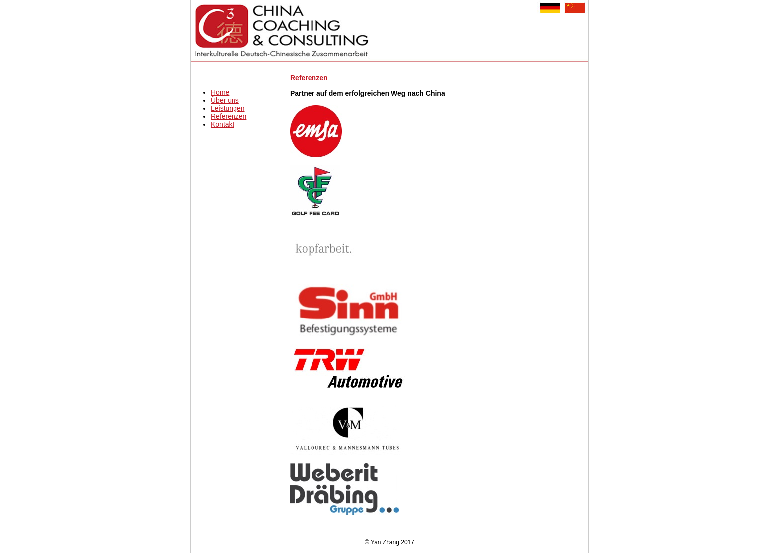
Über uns (225, 100)
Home (220, 92)
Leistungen (228, 108)
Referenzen (228, 116)
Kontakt (222, 124)
